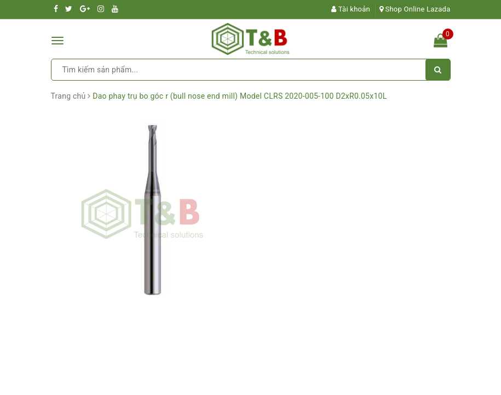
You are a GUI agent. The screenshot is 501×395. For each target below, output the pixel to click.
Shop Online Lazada (415, 9)
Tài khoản (350, 9)
